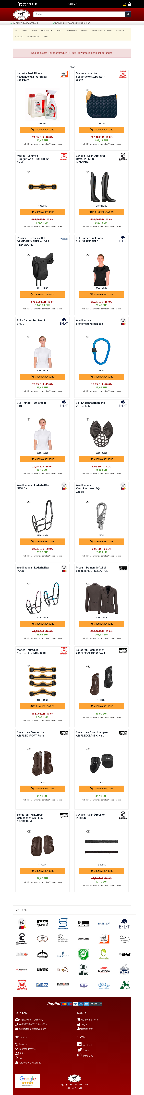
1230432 (101, 534)
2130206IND (101, 205)
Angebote (19, 36)
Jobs (45, 36)
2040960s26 (101, 287)
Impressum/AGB (25, 1047)
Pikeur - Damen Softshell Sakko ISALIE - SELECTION (92, 570)
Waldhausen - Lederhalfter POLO (29, 568)
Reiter (33, 31)
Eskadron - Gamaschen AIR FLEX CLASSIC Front (91, 652)
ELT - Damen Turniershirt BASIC (29, 321)
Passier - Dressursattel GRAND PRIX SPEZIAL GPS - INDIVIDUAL (32, 240)
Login (82, 1023)
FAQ (19, 1057)
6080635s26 (101, 452)
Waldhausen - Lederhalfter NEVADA (31, 485)
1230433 (101, 370)
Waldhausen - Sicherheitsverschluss (90, 321)
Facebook (85, 1044)
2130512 (101, 864)
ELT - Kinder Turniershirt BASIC (33, 403)
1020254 (101, 122)
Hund (56, 31)
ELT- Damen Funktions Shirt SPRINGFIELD (90, 238)
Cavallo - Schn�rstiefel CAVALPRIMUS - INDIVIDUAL (92, 158)
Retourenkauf (33, 36)
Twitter (83, 1049)
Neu (16, 31)
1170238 (42, 864)
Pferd (24, 31)
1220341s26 (42, 534)
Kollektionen (68, 31)
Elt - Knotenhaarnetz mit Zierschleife (90, 403)
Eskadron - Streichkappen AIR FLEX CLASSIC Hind (92, 734)
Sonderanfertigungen (98, 31)
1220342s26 (42, 617)
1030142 (42, 205)
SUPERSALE (115, 31)
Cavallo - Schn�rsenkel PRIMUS (92, 815)
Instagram (85, 1054)
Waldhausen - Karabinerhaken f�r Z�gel (89, 487)
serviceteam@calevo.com (30, 1027)
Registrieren (85, 1027)
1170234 (101, 699)
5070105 (42, 122)
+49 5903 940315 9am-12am (32, 1023)
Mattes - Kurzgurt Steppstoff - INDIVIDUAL (29, 652)
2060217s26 (101, 617)
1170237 (101, 781)
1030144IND (42, 699)
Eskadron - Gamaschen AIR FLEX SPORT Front (32, 732)
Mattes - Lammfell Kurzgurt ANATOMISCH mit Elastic (32, 158)
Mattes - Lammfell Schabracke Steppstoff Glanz (91, 76)
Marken (81, 31)
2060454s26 (42, 370)
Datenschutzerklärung (28, 1061)
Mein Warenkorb (89, 1018)
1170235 (42, 781)
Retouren (21, 1043)
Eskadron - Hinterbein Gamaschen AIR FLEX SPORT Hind (31, 817)
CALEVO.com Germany (29, 1018)
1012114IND (42, 287)
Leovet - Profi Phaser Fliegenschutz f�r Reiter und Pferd (31, 76)
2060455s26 (42, 452)
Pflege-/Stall (45, 31)
